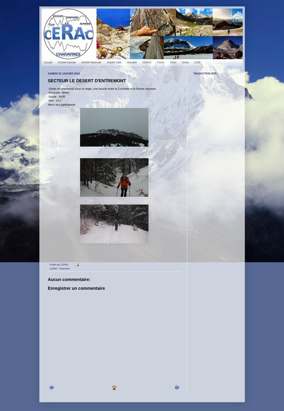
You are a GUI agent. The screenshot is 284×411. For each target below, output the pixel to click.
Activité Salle (114, 62)
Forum (161, 62)
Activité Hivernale (91, 62)
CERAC (147, 62)
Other (173, 62)
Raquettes (64, 268)
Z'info (197, 62)
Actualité (132, 62)
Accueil (48, 62)
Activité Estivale (67, 62)
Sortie (185, 62)
